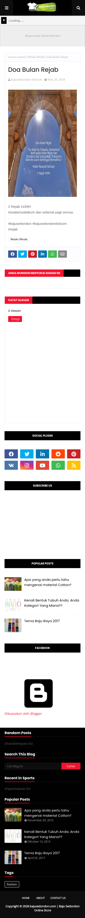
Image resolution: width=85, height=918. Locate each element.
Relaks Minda (36, 57)
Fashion (12, 884)
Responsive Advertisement (42, 36)
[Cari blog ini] (33, 766)
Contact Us (58, 898)
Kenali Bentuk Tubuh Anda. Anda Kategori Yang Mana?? (51, 603)
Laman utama (17, 57)
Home (25, 898)
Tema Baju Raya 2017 (42, 621)
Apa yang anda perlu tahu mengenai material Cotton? (47, 582)
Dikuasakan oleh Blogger (39, 711)
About (40, 898)
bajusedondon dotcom (26, 79)
